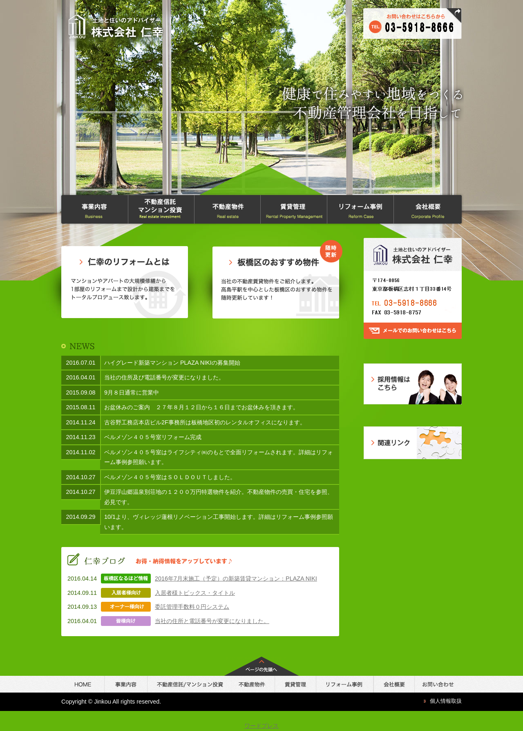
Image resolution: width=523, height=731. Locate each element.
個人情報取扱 (446, 701)
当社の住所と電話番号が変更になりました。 (212, 621)
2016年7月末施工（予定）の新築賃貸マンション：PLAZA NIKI (236, 578)
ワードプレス (261, 725)
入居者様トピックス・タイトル (195, 593)
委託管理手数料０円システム (192, 606)
